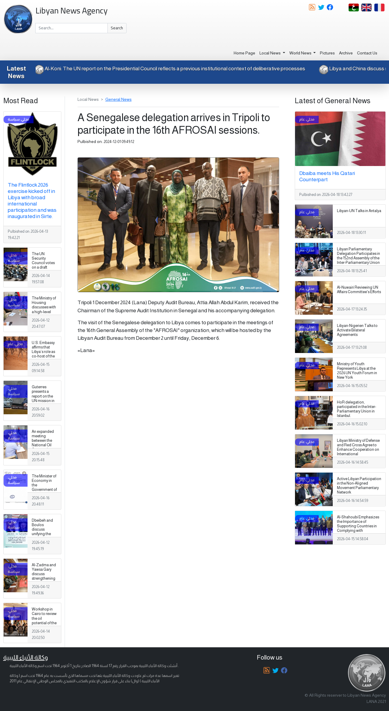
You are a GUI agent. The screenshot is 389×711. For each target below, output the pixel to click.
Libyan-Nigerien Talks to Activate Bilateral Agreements (357, 330)
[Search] (71, 28)
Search (117, 28)
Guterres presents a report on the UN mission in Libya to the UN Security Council (44, 400)
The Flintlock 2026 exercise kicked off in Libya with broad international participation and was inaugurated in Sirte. (32, 200)
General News (118, 99)
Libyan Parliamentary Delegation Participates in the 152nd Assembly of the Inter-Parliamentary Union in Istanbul (358, 258)
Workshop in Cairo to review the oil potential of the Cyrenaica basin (44, 620)
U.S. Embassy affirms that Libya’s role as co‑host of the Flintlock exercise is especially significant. (43, 359)
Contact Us (367, 53)
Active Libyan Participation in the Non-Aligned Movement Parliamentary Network (359, 485)
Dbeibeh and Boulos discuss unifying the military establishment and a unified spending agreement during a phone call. (44, 543)
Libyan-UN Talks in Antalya (359, 211)
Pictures (327, 53)
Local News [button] (270, 53)
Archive (346, 53)
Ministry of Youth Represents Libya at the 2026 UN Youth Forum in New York (357, 371)
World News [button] (300, 53)
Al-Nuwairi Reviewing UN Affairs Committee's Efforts (359, 289)
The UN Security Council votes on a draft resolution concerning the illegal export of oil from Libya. (43, 272)
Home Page (244, 53)
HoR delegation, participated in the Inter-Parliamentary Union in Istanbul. (356, 409)
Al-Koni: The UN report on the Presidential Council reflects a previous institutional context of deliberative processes (165, 68)
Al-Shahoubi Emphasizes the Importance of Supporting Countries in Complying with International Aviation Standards (358, 528)
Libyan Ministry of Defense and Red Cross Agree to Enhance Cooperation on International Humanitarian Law (358, 450)
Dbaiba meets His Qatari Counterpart (327, 176)
